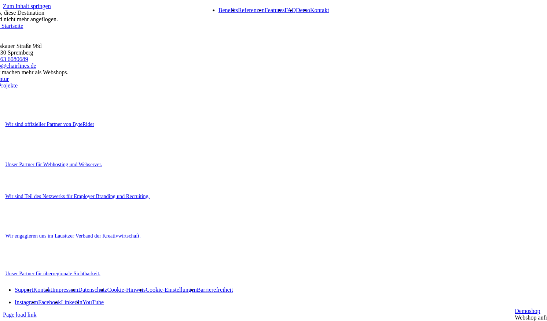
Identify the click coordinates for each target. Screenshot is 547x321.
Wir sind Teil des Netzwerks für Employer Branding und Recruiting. (77, 196)
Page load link (20, 314)
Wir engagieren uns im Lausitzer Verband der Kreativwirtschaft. (72, 236)
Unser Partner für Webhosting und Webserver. (53, 164)
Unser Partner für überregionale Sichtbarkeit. (52, 273)
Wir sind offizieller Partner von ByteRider (49, 124)
